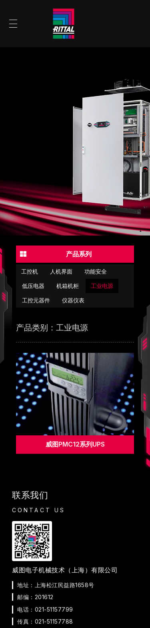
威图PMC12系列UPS (75, 444)
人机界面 (61, 271)
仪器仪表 (73, 300)
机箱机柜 (67, 286)
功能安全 (95, 271)
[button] (75, 254)
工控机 (29, 271)
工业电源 (102, 286)
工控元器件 (36, 300)
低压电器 (33, 286)
